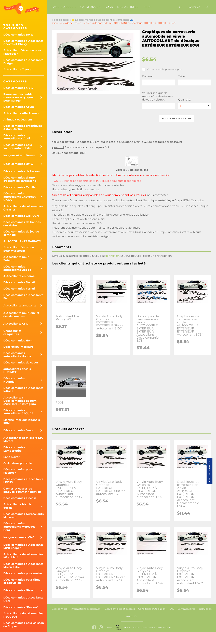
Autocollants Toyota (17, 69)
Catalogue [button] (90, 6)
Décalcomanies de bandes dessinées (22, 223)
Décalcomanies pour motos (22, 573)
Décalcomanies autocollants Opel (23, 599)
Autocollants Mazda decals (17, 506)
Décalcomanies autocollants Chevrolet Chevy (23, 42)
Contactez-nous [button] (209, 471)
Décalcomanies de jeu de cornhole (21, 233)
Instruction (205, 608)
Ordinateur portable (17, 463)
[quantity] (194, 106)
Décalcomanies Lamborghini (14, 449)
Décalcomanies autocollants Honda (17, 354)
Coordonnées (59, 608)
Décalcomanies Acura (18, 106)
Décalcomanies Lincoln (19, 498)
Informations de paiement (86, 608)
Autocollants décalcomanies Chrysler (23, 208)
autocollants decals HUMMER (17, 370)
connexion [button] (112, 256)
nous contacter (113, 185)
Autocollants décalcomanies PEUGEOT (23, 615)
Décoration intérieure (18, 346)
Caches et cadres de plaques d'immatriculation (22, 490)
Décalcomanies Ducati (19, 282)
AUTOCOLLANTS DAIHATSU (23, 241)
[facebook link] (94, 627)
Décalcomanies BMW (18, 34)
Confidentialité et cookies (120, 608)
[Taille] (194, 82)
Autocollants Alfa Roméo (20, 113)
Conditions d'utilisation (152, 608)
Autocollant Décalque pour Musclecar (22, 52)
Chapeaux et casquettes (12, 332)
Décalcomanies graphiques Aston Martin (22, 127)
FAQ (171, 608)
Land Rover (11, 457)
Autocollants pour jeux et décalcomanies (21, 314)
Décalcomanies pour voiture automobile (17, 146)
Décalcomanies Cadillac (20, 187)
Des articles (128, 6)
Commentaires (186, 608)
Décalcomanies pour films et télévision (21, 581)
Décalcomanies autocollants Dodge (23, 61)
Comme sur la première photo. (163, 69)
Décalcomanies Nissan (19, 590)
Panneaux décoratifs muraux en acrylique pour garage (18, 97)
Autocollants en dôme (19, 276)
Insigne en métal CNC (18, 537)
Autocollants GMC (16, 323)
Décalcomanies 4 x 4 (18, 88)
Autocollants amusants (19, 305)
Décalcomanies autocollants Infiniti (23, 389)
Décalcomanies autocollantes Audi (16, 137)
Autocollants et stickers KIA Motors (23, 439)
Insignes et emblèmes (19, 155)
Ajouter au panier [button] (176, 118)
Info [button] (148, 6)
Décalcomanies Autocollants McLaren (23, 515)
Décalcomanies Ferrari (19, 288)
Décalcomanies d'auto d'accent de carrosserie (19, 179)
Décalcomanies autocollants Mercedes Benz (19, 526)
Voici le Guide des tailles (132, 169)
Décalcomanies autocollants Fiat (23, 296)
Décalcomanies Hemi (18, 340)
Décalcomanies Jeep (18, 430)
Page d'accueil (63, 6)
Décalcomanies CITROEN (21, 215)
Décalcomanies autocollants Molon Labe (23, 565)
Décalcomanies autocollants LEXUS (23, 481)
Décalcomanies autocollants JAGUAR (18, 412)
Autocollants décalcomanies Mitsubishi (23, 556)
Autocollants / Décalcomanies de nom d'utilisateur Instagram (20, 401)
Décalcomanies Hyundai (14, 380)
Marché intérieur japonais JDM (21, 421)
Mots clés (131, 616)
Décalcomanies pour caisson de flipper (23, 624)
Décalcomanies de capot (20, 362)
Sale (109, 6)
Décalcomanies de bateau (21, 171)
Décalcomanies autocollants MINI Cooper (23, 546)
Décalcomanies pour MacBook (17, 471)
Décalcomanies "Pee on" (20, 607)
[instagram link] (101, 627)
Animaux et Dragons (18, 119)
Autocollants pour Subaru (16, 258)
